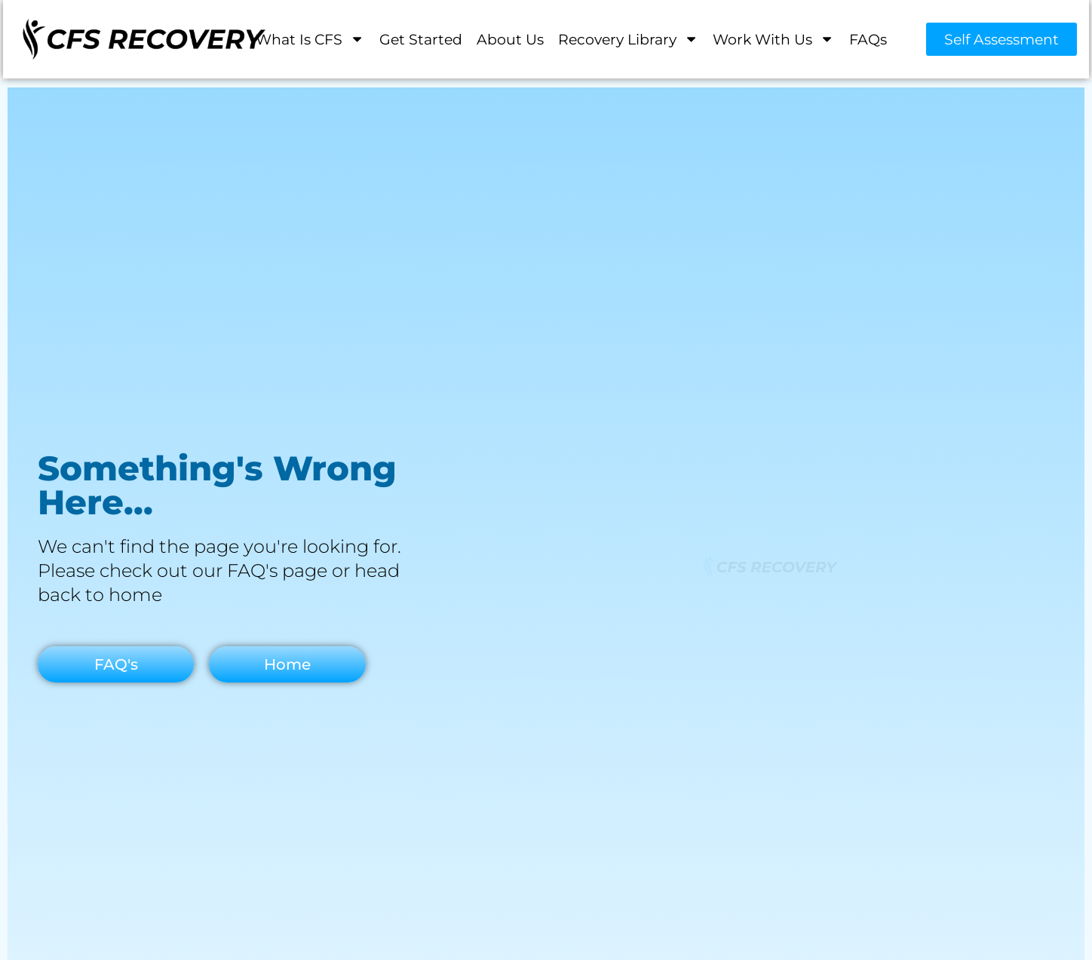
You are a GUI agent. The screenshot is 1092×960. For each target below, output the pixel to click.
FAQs (868, 38)
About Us (510, 38)
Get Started (420, 38)
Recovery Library (628, 39)
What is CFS (310, 39)
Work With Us (773, 39)
